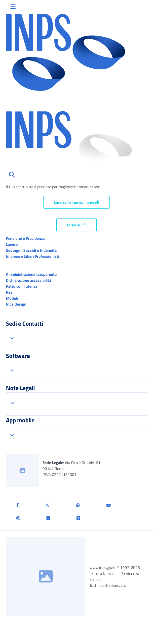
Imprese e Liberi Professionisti (32, 256)
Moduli (12, 298)
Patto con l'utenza (21, 286)
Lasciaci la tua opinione (76, 202)
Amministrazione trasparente (31, 274)
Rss (9, 292)
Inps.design (16, 304)
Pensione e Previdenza (25, 238)
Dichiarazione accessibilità (28, 280)
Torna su (76, 225)
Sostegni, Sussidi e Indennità (31, 250)
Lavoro (12, 244)
